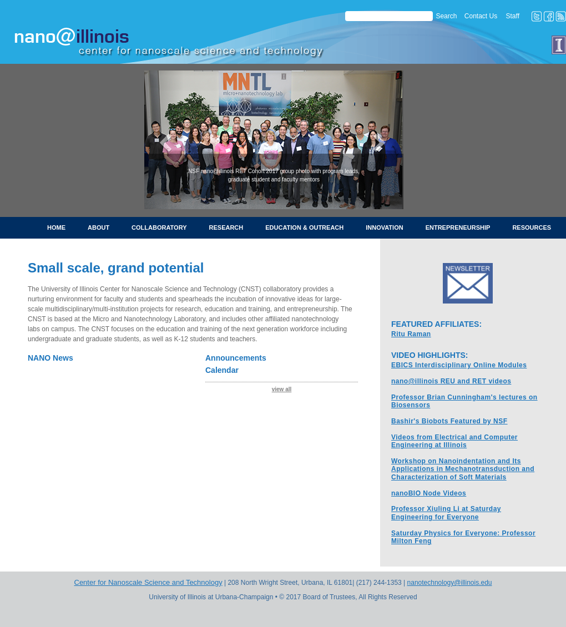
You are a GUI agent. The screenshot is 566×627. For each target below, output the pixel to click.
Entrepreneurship (458, 227)
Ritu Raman (411, 334)
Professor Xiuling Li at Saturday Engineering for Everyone (446, 512)
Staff (512, 16)
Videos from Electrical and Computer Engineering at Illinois (454, 441)
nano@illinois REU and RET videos (451, 381)
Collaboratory (159, 227)
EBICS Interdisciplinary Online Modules (459, 365)
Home (56, 227)
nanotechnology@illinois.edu (449, 582)
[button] (163, 139)
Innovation (384, 227)
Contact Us (480, 16)
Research (226, 227)
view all (282, 389)
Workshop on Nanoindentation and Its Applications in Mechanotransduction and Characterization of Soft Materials (462, 469)
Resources (531, 227)
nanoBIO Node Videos (428, 493)
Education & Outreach (304, 227)
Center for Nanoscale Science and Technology (148, 582)
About (98, 227)
